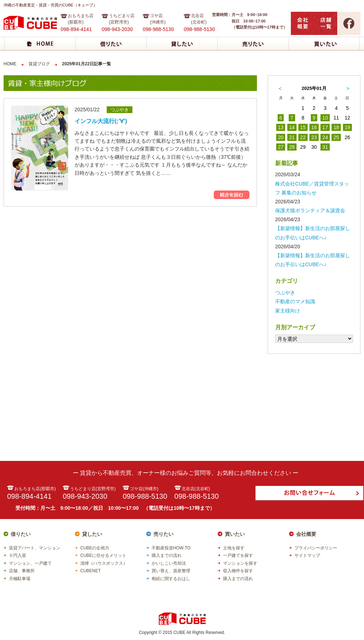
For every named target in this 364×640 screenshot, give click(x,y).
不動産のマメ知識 (295, 301)
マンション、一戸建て (30, 563)
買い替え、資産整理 (171, 570)
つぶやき (285, 292)
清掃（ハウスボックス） (103, 563)
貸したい (92, 534)
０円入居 (17, 555)
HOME (10, 63)
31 (325, 147)
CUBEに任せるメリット (103, 555)
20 (281, 137)
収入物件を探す (238, 570)
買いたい (235, 534)
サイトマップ (307, 555)
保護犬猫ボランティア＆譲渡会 (310, 210)
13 (281, 127)
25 (336, 137)
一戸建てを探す (238, 555)
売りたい (163, 534)
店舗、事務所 (22, 570)
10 (325, 118)
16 (314, 127)
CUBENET (90, 570)
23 (314, 137)
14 (292, 127)
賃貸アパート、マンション (34, 547)
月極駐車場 (19, 578)
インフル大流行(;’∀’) (101, 121)
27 (281, 147)
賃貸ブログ (39, 63)
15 (303, 127)
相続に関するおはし (171, 578)
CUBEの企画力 (94, 547)
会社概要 (306, 534)
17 (325, 127)
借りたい (21, 534)
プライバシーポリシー (315, 547)
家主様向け (287, 311)
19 (347, 127)
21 (292, 137)
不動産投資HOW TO (171, 547)
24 (325, 137)
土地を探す (233, 547)
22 (303, 137)
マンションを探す (240, 563)
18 (336, 127)
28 (292, 147)
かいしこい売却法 (169, 563)
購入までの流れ (167, 555)
